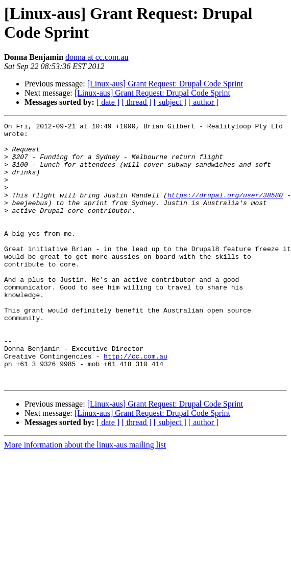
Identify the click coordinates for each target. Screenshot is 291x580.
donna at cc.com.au (97, 57)
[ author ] (203, 102)
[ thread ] (137, 102)
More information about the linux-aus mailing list (85, 497)
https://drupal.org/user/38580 (225, 210)
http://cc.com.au (135, 403)
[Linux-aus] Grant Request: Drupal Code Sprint (165, 83)
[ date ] (107, 102)
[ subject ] (170, 102)
